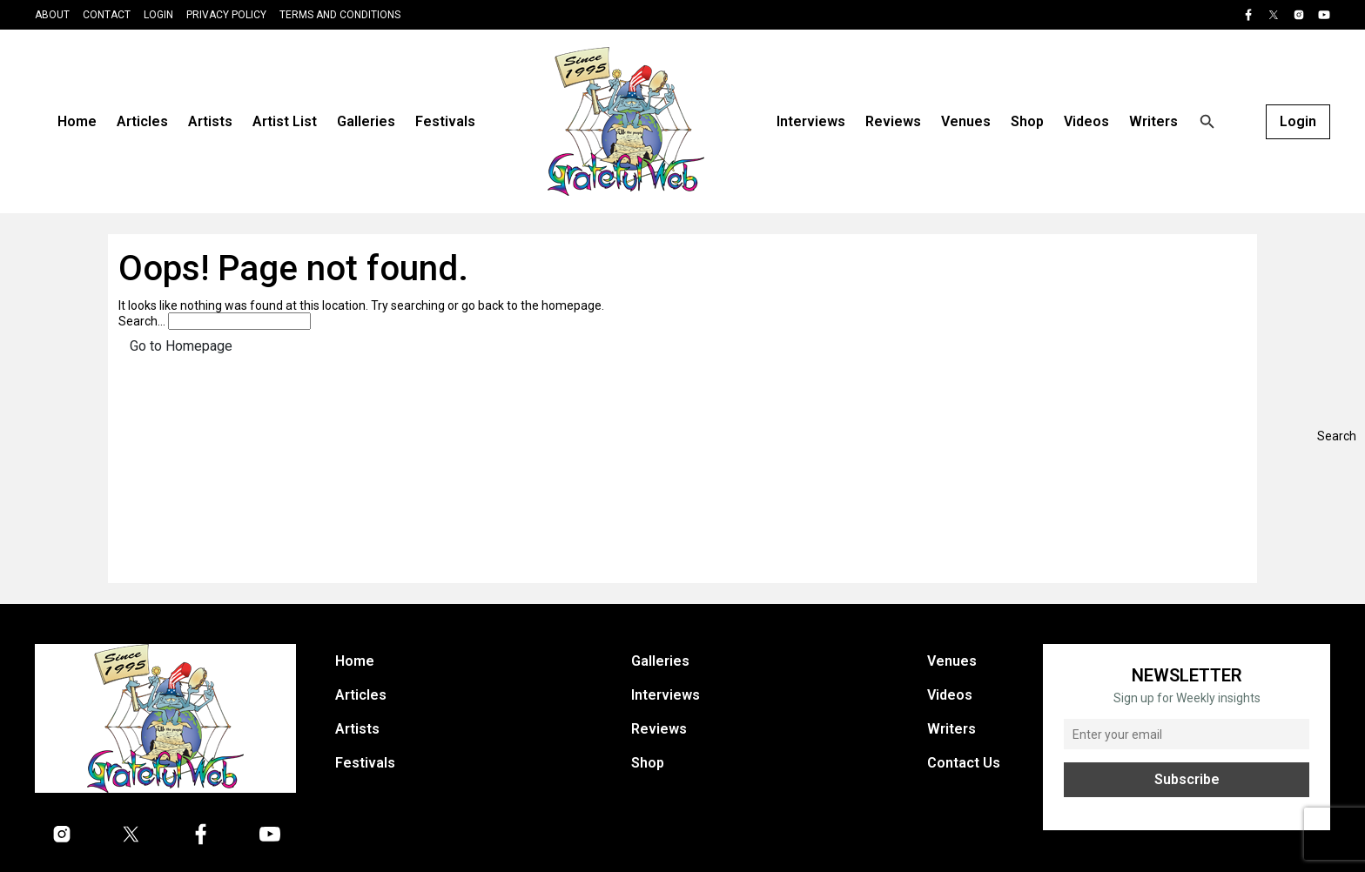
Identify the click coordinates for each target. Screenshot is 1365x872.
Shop (1027, 121)
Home (77, 121)
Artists (210, 121)
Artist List (284, 121)
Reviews (893, 121)
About (52, 15)
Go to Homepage (181, 346)
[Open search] (1207, 121)
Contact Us (963, 763)
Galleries (366, 121)
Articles (142, 121)
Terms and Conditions (339, 15)
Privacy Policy (226, 15)
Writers (1153, 121)
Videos (1086, 121)
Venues (966, 121)
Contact (107, 15)
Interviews (811, 121)
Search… (141, 321)
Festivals (445, 121)
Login (158, 15)
